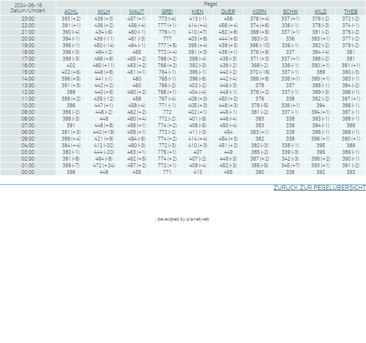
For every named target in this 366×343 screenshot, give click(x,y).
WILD (320, 11)
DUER (228, 11)
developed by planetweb (183, 219)
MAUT (136, 11)
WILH (104, 11)
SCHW (290, 11)
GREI (167, 11)
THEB (350, 11)
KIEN (197, 11)
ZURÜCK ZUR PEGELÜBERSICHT (320, 188)
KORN (259, 11)
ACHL (71, 11)
